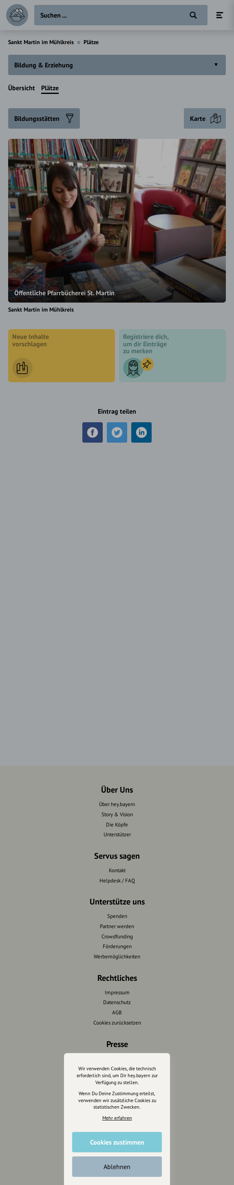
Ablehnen (117, 1166)
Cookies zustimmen (117, 1142)
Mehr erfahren (117, 1117)
